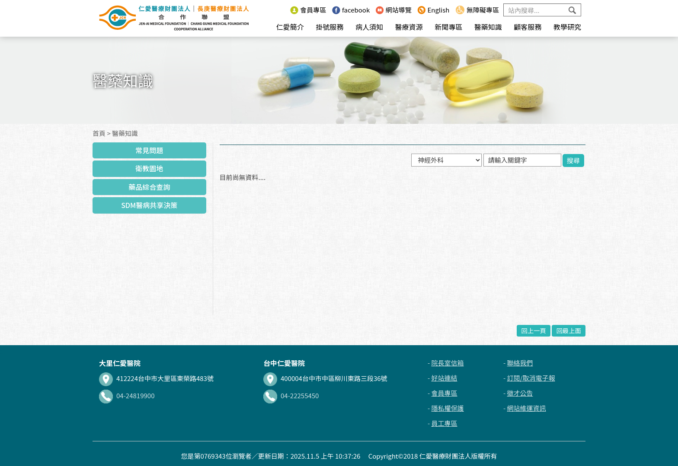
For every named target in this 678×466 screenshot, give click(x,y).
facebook (351, 9)
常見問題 (149, 150)
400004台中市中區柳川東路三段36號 (325, 378)
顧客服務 (527, 27)
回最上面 (568, 330)
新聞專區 (448, 27)
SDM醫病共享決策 (149, 205)
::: (282, 9)
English (433, 9)
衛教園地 (149, 168)
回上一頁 (533, 330)
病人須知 (369, 27)
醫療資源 (409, 27)
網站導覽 (394, 9)
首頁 (99, 133)
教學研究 (567, 27)
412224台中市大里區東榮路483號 (156, 378)
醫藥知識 (488, 27)
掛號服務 (329, 27)
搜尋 (573, 160)
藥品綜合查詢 (149, 187)
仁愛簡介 (290, 27)
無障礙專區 (477, 9)
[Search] (542, 9)
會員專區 (308, 9)
